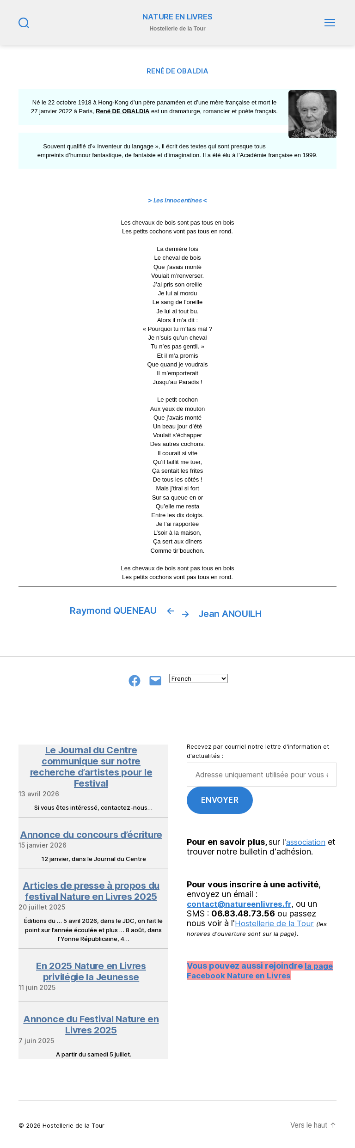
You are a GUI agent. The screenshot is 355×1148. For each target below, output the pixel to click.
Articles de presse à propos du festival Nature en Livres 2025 (91, 889)
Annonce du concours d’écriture (91, 831)
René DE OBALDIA (122, 111)
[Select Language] (198, 676)
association (308, 839)
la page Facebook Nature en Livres (261, 967)
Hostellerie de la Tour (276, 920)
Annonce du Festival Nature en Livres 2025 (91, 1022)
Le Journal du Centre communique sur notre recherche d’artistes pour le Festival (91, 764)
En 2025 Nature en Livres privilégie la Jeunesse (91, 969)
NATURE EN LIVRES (178, 17)
